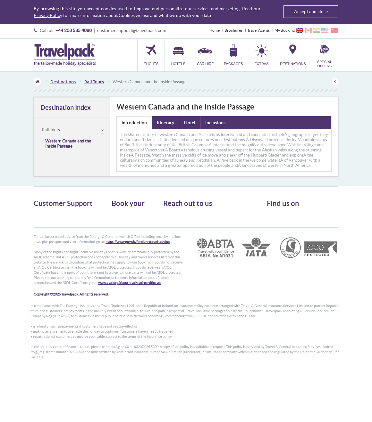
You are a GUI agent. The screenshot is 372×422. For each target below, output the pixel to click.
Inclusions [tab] (215, 122)
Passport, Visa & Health (53, 225)
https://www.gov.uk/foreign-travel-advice (138, 291)
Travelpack (65, 55)
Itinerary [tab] (165, 122)
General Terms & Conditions (57, 220)
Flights (117, 214)
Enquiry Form (45, 243)
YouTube (279, 236)
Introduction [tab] (134, 122)
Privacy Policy (48, 15)
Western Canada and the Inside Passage (68, 144)
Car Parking (121, 243)
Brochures (233, 30)
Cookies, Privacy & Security (56, 231)
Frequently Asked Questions (57, 237)
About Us (41, 214)
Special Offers (123, 254)
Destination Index (65, 107)
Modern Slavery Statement (56, 249)
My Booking (285, 30)
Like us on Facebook (288, 226)
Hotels (117, 220)
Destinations (63, 82)
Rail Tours (94, 82)
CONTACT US (174, 258)
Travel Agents (258, 30)
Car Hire (119, 225)
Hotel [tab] (189, 122)
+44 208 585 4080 (73, 30)
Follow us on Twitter (288, 217)
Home (214, 30)
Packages (119, 231)
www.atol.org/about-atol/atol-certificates (129, 332)
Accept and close (311, 11)
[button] (261, 55)
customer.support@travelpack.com (131, 30)
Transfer (119, 237)
